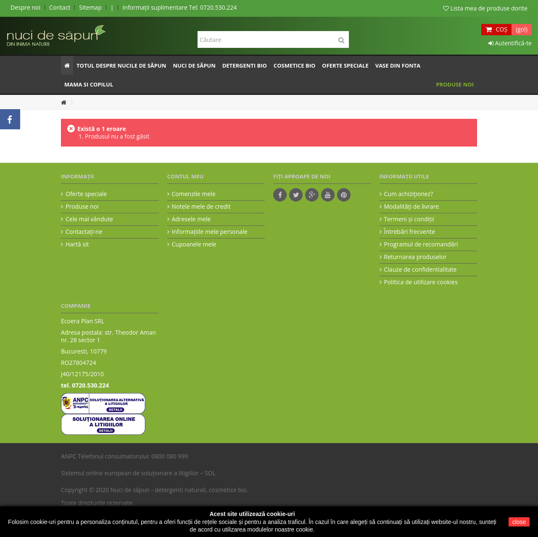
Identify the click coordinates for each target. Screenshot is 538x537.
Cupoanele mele (194, 244)
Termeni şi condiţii (409, 219)
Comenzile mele (194, 194)
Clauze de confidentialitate (420, 269)
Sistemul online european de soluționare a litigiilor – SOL (138, 473)
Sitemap (90, 7)
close (519, 522)
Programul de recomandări (421, 244)
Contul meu (185, 176)
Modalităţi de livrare (411, 206)
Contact (59, 7)
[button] (121, 65)
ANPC (68, 456)
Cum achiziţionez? (408, 194)
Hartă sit (77, 244)
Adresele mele (191, 219)
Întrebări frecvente (409, 232)
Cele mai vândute (89, 219)
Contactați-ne (84, 232)
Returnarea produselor (415, 257)
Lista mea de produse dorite (485, 8)
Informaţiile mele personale (210, 232)
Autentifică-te (510, 43)
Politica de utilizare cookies (421, 282)
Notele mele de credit (201, 206)
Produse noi (82, 206)
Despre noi (25, 7)
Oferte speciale (86, 194)
